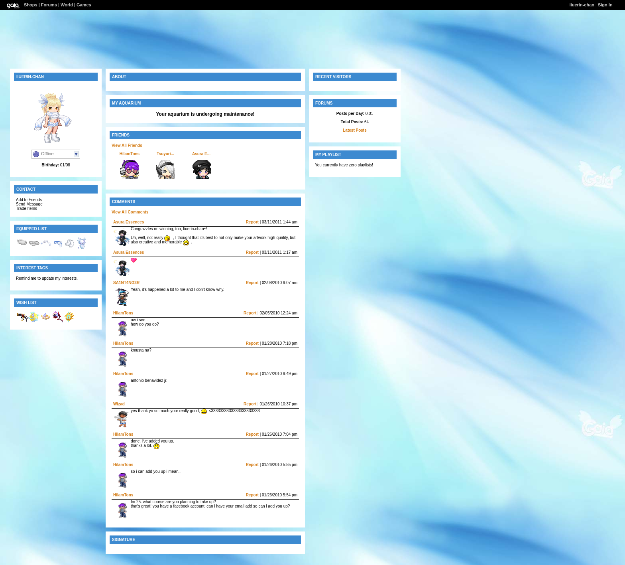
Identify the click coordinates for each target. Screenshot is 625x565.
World (67, 4)
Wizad (119, 404)
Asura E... (201, 154)
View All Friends (127, 145)
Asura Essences (128, 222)
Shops (30, 4)
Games (84, 4)
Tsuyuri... (165, 154)
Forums (49, 4)
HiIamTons (130, 154)
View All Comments (130, 212)
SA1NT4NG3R (126, 283)
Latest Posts (354, 130)
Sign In (605, 4)
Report (252, 222)
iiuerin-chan (582, 4)
